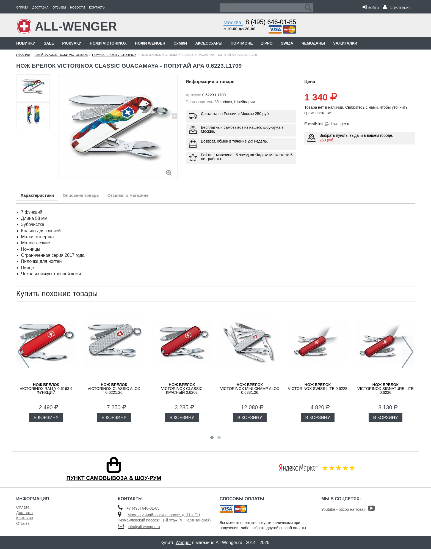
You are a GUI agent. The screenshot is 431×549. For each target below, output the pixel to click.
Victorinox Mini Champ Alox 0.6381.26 (249, 389)
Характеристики (39, 195)
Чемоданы (313, 43)
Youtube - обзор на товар (348, 509)
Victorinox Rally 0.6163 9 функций (46, 389)
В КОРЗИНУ (46, 417)
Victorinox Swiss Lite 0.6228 (317, 387)
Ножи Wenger (150, 43)
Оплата (22, 7)
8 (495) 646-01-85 (270, 22)
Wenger (183, 542)
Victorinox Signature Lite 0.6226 (385, 389)
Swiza (287, 43)
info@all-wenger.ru (144, 527)
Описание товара (86, 195)
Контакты (97, 7)
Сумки (180, 43)
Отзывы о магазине (137, 195)
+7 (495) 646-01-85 (142, 508)
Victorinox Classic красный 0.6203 (182, 389)
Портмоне (242, 43)
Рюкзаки (71, 43)
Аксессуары (208, 43)
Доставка (40, 7)
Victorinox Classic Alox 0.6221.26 (114, 389)
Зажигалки (345, 43)
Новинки (25, 43)
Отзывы (59, 7)
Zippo (267, 43)
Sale (49, 43)
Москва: (233, 22)
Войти (371, 7)
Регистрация (397, 7)
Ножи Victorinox (108, 43)
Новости (77, 7)
